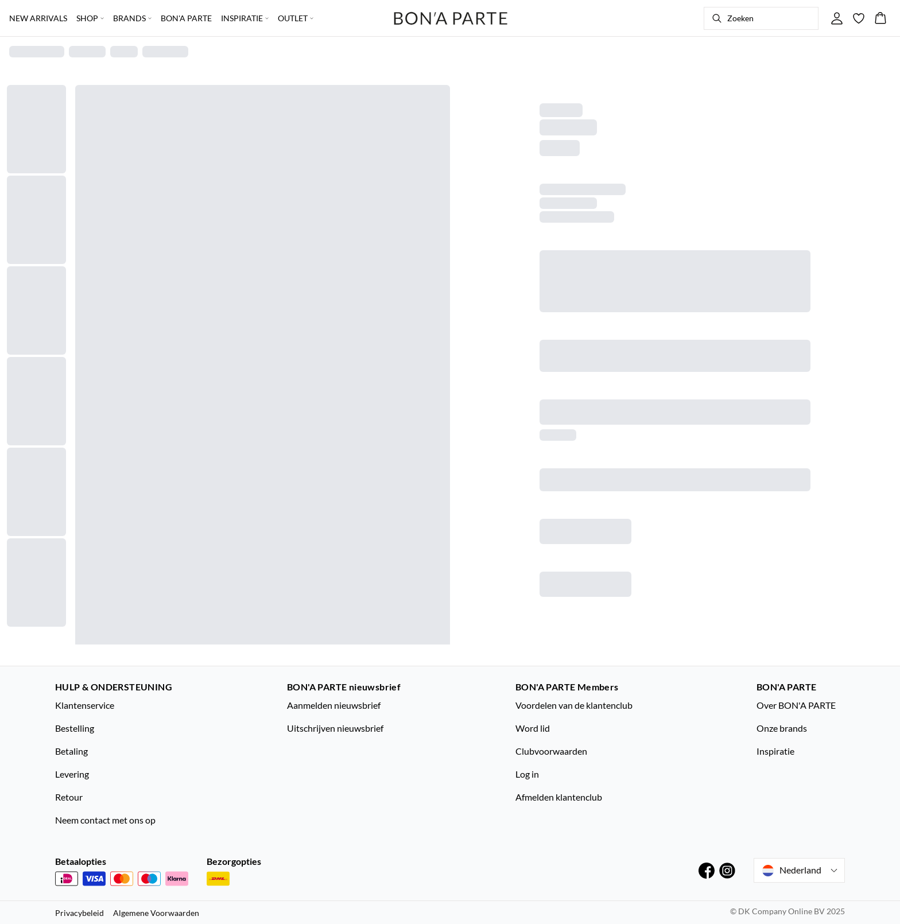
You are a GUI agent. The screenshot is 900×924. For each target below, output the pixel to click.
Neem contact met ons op (105, 819)
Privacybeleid (79, 913)
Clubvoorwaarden (551, 751)
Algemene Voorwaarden (156, 913)
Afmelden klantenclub (558, 796)
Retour (69, 796)
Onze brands (782, 728)
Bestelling (74, 728)
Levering (72, 773)
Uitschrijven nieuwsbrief (335, 728)
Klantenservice (84, 705)
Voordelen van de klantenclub (574, 705)
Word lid (532, 728)
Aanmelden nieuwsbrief (334, 705)
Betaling (71, 751)
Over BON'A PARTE (796, 705)
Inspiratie (775, 751)
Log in (527, 773)
